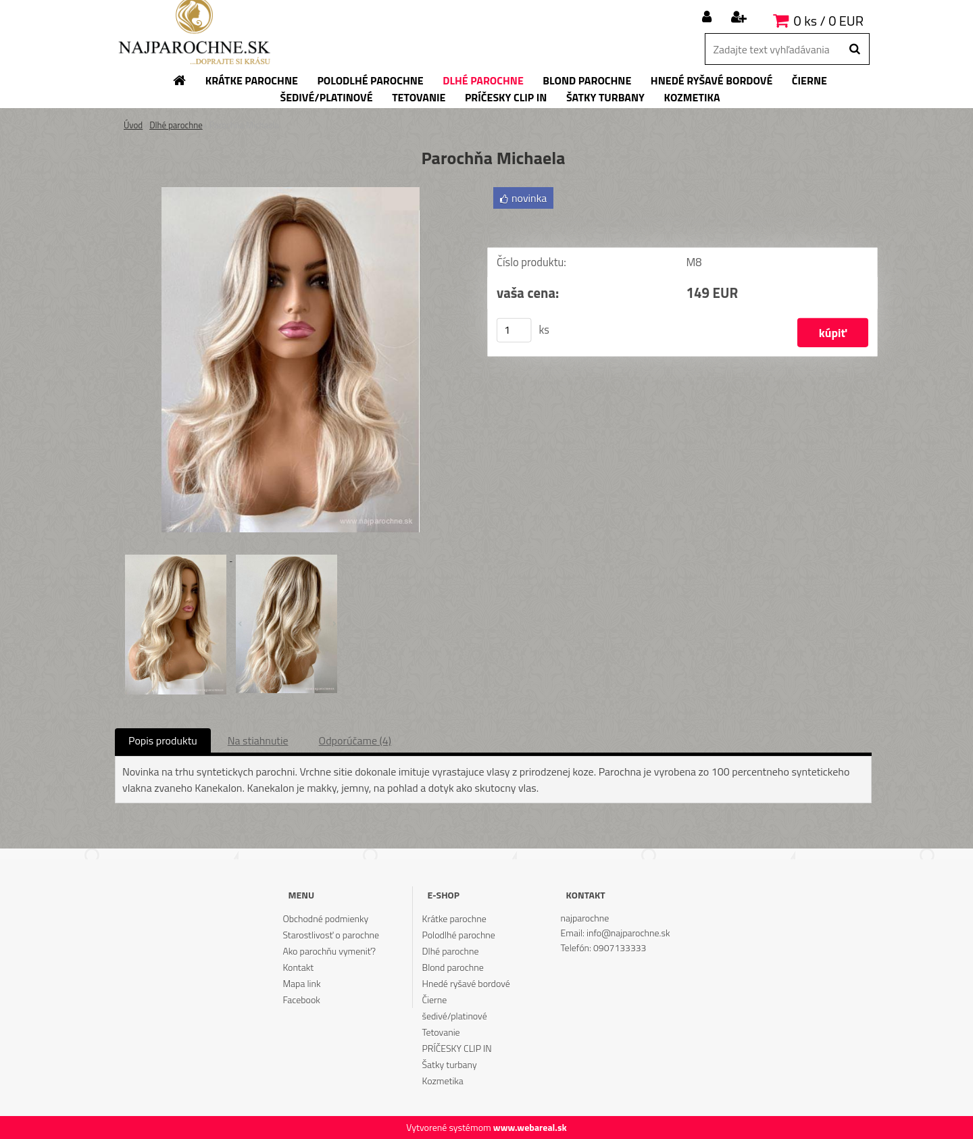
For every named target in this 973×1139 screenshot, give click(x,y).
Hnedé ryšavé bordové (466, 983)
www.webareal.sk (530, 1127)
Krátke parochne (454, 918)
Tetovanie (441, 1032)
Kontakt (298, 967)
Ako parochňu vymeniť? (329, 951)
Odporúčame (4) (355, 740)
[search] (854, 49)
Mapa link (301, 983)
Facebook (301, 999)
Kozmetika (443, 1080)
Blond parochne (453, 967)
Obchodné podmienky (325, 918)
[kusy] (514, 330)
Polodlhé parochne (458, 935)
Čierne (434, 999)
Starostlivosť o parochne (330, 935)
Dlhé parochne (176, 125)
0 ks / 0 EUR (829, 20)
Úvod (133, 125)
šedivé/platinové (454, 1016)
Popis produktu (162, 740)
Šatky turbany (449, 1064)
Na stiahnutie (258, 740)
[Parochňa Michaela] (290, 192)
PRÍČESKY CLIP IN (457, 1048)
